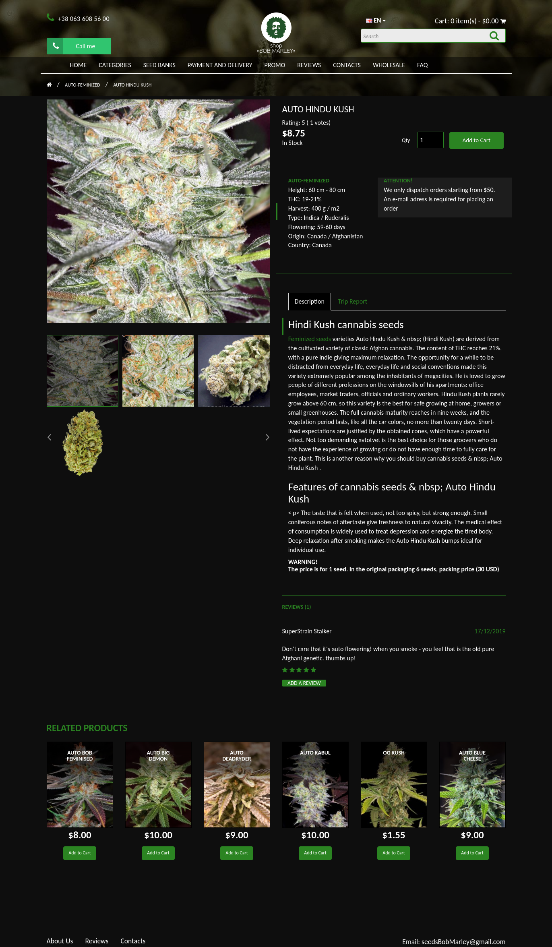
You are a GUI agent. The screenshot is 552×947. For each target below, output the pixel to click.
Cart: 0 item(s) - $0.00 (470, 21)
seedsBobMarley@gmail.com (464, 941)
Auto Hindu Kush (132, 85)
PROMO (275, 65)
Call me (74, 46)
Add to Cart (476, 140)
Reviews (309, 65)
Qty (406, 140)
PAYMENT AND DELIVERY (220, 65)
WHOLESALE (389, 65)
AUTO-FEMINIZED (83, 85)
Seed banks (159, 65)
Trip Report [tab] (352, 301)
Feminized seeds (310, 339)
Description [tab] (310, 301)
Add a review (304, 683)
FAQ (422, 65)
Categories (115, 65)
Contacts (347, 65)
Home (78, 65)
